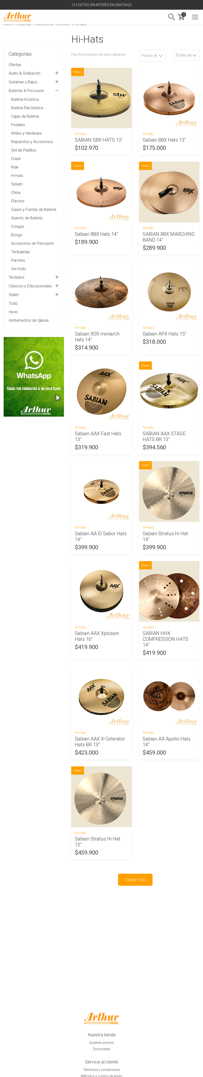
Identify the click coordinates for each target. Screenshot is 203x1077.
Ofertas (15, 64)
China (15, 192)
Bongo (16, 235)
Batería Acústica (25, 99)
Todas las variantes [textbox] (187, 55)
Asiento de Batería (26, 218)
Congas (17, 226)
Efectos (17, 201)
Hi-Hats (17, 175)
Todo (13, 303)
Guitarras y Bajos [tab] (34, 82)
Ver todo (18, 269)
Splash (16, 184)
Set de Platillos (23, 150)
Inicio (13, 312)
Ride (15, 167)
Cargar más (135, 879)
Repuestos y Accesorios (32, 141)
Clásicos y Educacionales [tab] (34, 286)
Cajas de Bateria (25, 116)
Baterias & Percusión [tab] (34, 90)
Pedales (18, 124)
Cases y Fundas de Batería (33, 209)
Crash (16, 158)
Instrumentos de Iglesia (29, 320)
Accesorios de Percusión (32, 243)
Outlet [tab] (34, 294)
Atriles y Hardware (26, 133)
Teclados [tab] (34, 277)
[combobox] (186, 55)
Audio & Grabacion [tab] (34, 73)
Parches (18, 260)
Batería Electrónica (27, 108)
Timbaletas (20, 252)
